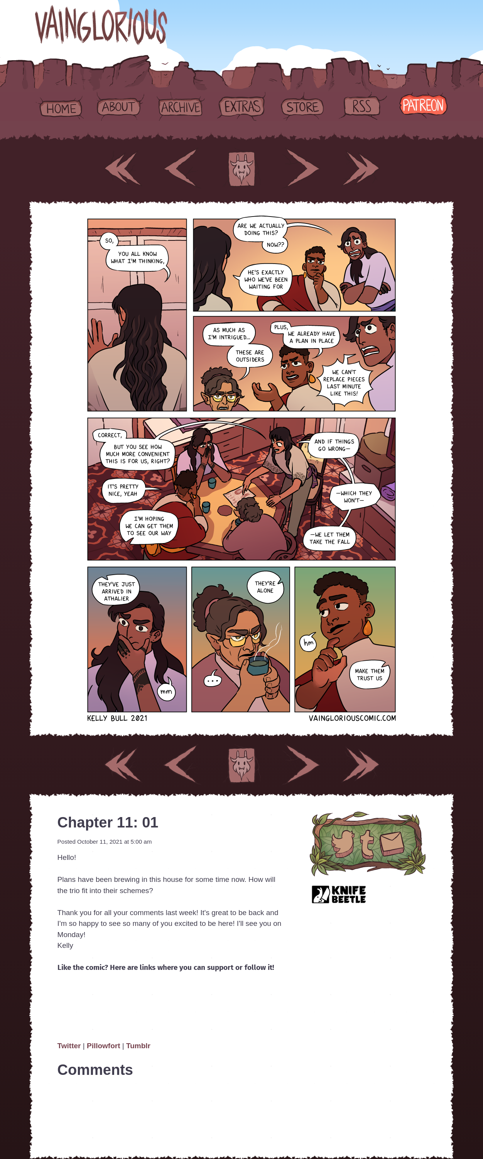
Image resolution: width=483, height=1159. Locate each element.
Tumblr (138, 1046)
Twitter (70, 1046)
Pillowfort (103, 1046)
